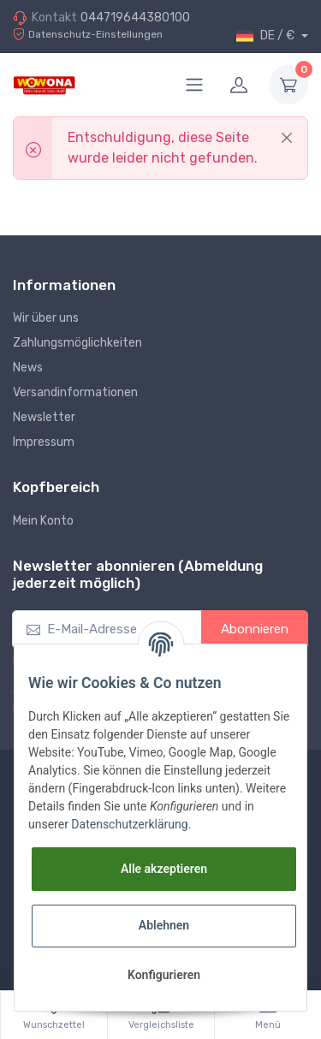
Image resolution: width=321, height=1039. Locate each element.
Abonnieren (254, 629)
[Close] (286, 137)
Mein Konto (43, 521)
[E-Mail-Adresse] (107, 629)
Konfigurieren (164, 975)
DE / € (266, 36)
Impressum (43, 442)
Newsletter (44, 417)
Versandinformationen (75, 392)
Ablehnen (164, 925)
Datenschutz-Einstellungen (88, 34)
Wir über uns (46, 318)
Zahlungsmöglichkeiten (77, 342)
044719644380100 (135, 17)
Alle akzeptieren (164, 869)
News (28, 367)
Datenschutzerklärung (129, 824)
